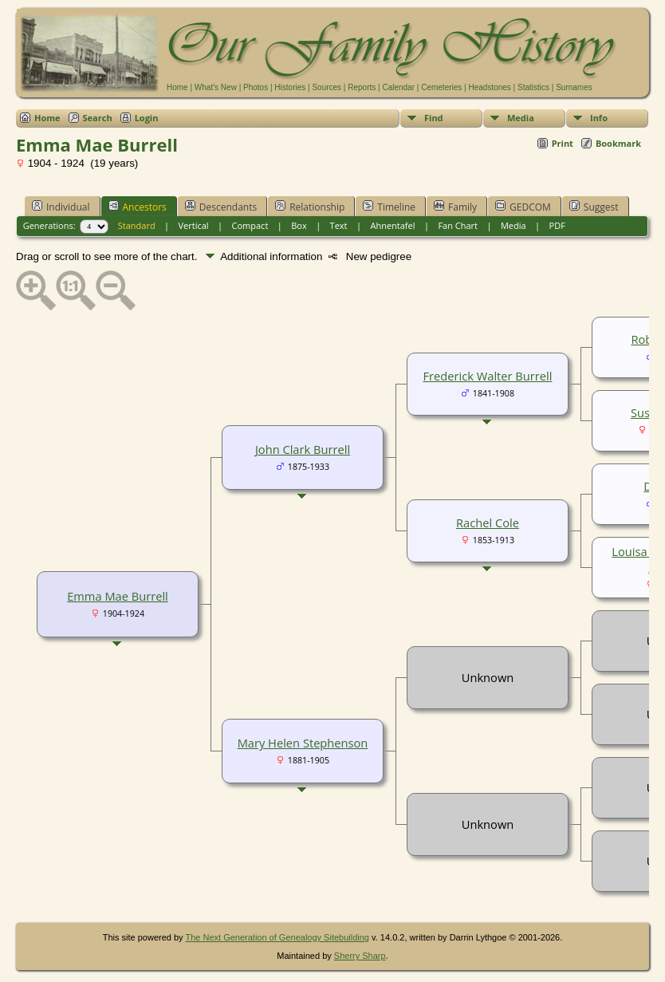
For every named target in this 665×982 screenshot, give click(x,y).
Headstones (489, 87)
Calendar (398, 87)
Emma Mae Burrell (117, 596)
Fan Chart (458, 225)
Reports (362, 87)
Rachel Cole (487, 522)
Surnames (574, 87)
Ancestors (137, 206)
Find (433, 118)
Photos (255, 87)
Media (520, 118)
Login (147, 118)
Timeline (389, 206)
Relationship (309, 206)
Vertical (194, 225)
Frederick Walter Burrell (488, 376)
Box (298, 225)
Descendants (221, 206)
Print (562, 143)
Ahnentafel (392, 225)
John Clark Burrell (302, 449)
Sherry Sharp (360, 955)
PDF (557, 225)
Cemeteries (441, 87)
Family (455, 206)
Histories (289, 87)
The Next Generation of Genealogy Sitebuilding (277, 937)
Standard (136, 225)
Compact (250, 225)
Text (339, 225)
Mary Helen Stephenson (303, 743)
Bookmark (618, 143)
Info (599, 118)
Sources (326, 87)
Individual (61, 206)
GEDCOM (523, 206)
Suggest (594, 206)
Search (97, 118)
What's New (216, 87)
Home (177, 87)
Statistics (533, 87)
